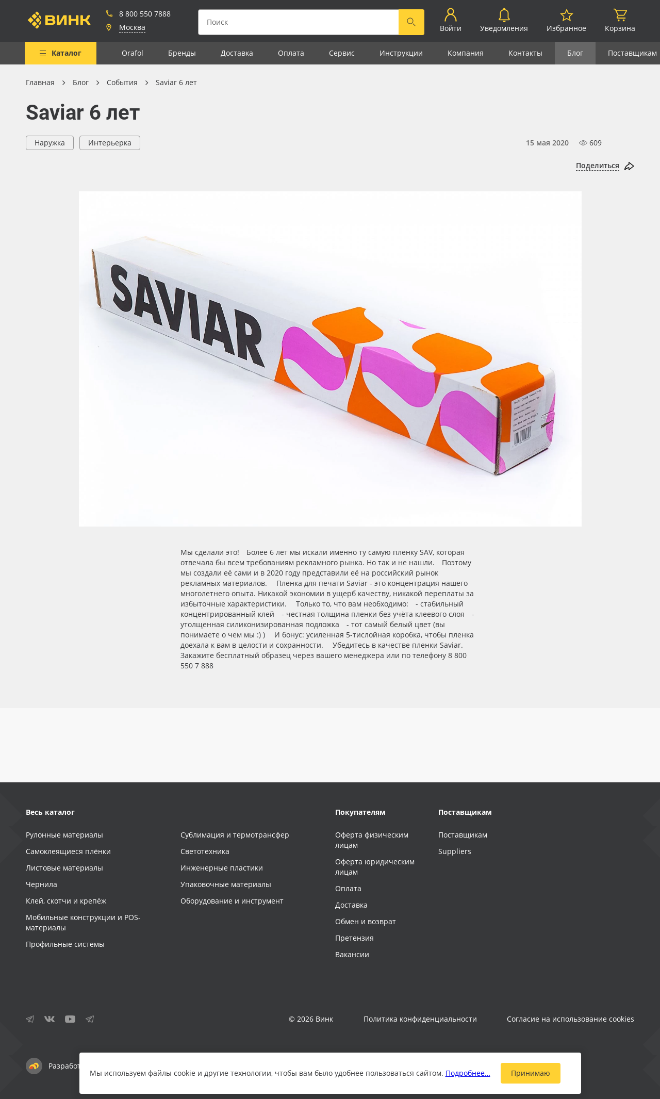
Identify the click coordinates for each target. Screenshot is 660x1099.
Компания (466, 53)
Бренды (182, 53)
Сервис (342, 53)
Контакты (525, 53)
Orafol (132, 53)
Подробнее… (468, 1073)
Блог (575, 53)
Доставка (237, 53)
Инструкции (401, 53)
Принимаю (530, 1073)
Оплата (291, 53)
